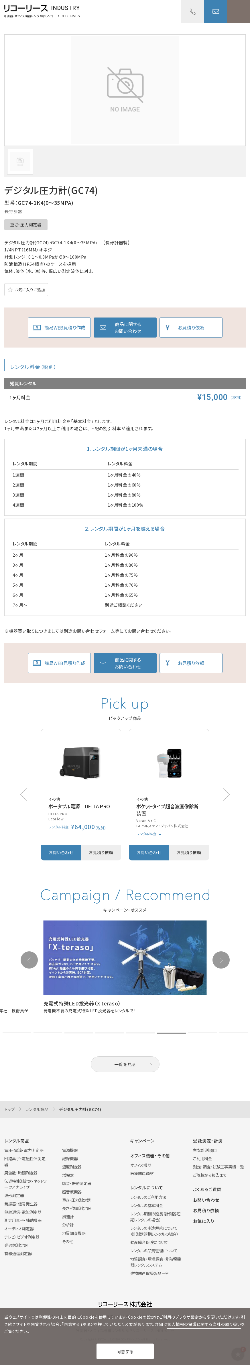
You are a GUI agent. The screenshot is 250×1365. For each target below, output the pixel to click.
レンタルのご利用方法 (148, 1197)
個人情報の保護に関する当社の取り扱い (204, 1324)
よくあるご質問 (207, 1189)
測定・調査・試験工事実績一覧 (218, 1167)
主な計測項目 (204, 1150)
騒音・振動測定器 (76, 1183)
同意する (125, 1351)
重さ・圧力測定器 (26, 224)
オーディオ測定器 (19, 1228)
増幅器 (68, 1175)
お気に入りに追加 (30, 289)
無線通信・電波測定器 (23, 1212)
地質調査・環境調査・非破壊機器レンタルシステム (155, 1262)
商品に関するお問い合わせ (128, 327)
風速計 (68, 1216)
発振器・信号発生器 (21, 1204)
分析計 (68, 1225)
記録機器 (70, 1158)
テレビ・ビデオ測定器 (22, 1237)
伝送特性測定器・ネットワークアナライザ (25, 1184)
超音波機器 (72, 1192)
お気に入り (203, 1221)
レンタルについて (146, 1188)
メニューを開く (238, 11)
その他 (67, 1241)
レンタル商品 (37, 1109)
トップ (9, 1109)
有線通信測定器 (18, 1253)
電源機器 (70, 1150)
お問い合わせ (215, 11)
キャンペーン (142, 1141)
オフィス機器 (140, 1165)
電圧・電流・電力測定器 (23, 1150)
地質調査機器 (74, 1233)
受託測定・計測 (208, 1141)
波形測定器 (14, 1195)
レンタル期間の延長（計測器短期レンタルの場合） (155, 1217)
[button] (226, 794)
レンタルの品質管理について (154, 1250)
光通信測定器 (16, 1245)
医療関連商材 (142, 1173)
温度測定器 (72, 1167)
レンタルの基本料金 (146, 1205)
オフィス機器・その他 (150, 1155)
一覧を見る (125, 1064)
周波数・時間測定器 (21, 1173)
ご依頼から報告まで (210, 1175)
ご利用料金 (202, 1158)
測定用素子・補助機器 (23, 1220)
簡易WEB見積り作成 (64, 327)
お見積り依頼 (191, 327)
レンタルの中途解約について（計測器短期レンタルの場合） (154, 1231)
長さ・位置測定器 (76, 1208)
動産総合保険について (149, 1242)
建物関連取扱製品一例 (150, 1273)
